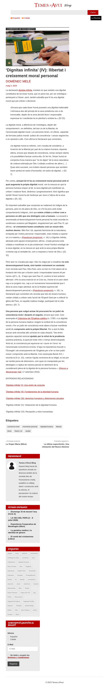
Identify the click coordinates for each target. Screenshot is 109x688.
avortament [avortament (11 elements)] (34, 553)
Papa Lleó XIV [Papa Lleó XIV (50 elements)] (25, 592)
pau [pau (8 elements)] (34, 592)
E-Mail (10, 645)
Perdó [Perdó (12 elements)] (9, 597)
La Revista (95, 18)
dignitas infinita (25, 90)
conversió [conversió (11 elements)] (25, 558)
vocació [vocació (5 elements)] (9, 614)
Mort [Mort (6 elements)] (20, 588)
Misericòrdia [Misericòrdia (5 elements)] (11, 588)
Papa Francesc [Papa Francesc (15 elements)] (12, 592)
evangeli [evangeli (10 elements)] (20, 575)
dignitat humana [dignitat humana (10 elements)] (24, 562)
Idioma (11, 633)
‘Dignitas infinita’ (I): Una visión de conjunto (25, 385)
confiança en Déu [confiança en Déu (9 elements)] (13, 558)
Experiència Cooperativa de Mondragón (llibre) (22, 525)
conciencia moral (13, 427)
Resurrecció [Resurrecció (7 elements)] (18, 597)
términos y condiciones (18, 657)
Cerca (92, 12)
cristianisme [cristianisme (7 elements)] (11, 562)
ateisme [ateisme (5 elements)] (24, 553)
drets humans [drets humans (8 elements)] (11, 566)
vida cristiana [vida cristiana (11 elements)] (25, 610)
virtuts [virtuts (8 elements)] (35, 610)
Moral (9, 431)
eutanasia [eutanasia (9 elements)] (10, 575)
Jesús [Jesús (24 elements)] (18, 584)
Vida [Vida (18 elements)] (16, 610)
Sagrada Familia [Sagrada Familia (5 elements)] (28, 601)
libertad (58, 427)
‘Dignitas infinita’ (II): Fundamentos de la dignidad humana (32, 392)
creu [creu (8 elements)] (33, 558)
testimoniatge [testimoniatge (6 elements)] (29, 605)
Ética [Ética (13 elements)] (17, 614)
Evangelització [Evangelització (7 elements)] (30, 575)
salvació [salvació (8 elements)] (10, 605)
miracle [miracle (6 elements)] (35, 584)
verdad (27, 431)
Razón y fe (18, 431)
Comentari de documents (21, 29)
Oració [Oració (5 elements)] (27, 588)
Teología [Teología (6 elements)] (19, 605)
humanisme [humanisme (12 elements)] (31, 579)
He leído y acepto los (19, 656)
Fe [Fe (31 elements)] (16, 579)
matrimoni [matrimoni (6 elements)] (27, 584)
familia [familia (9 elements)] (9, 579)
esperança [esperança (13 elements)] (10, 571)
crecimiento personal (30, 427)
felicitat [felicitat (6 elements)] (22, 579)
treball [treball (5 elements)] (9, 610)
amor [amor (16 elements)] (17, 553)
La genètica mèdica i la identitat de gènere (20, 531)
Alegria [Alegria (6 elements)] (9, 553)
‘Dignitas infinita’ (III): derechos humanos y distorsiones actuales (35, 398)
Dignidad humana (46, 427)
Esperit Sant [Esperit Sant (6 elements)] (22, 571)
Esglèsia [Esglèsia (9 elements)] (28, 566)
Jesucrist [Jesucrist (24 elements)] (10, 584)
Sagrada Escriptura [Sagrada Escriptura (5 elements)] (13, 601)
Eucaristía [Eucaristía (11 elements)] (32, 571)
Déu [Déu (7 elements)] (21, 566)
